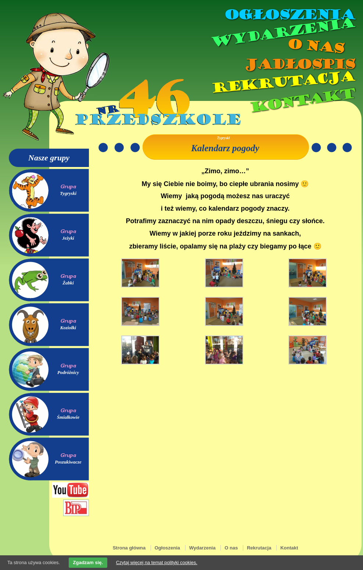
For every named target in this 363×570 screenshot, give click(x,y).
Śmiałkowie (68, 417)
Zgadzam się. (88, 562)
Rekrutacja (282, 82)
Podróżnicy (68, 372)
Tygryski (68, 193)
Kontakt (302, 100)
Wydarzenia (282, 33)
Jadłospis (299, 64)
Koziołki (68, 327)
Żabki (68, 283)
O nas (315, 46)
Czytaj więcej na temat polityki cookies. (156, 562)
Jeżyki (68, 238)
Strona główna (129, 548)
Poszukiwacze (68, 462)
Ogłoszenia (289, 15)
